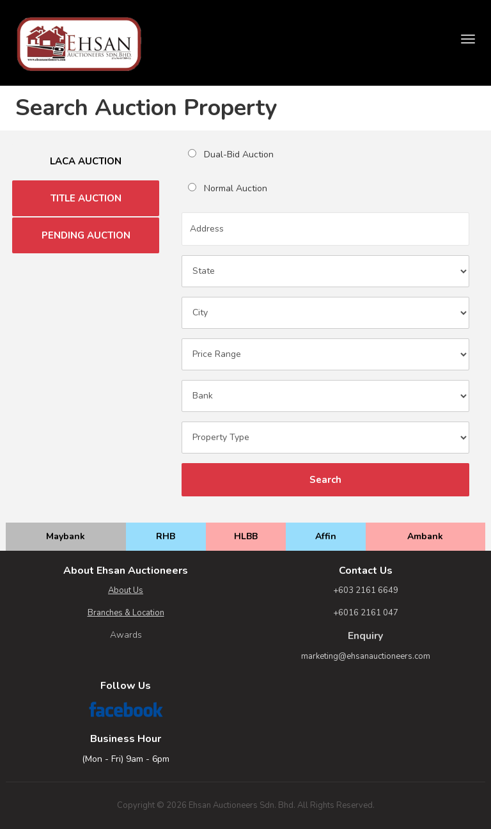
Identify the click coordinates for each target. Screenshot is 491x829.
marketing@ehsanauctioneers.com (365, 656)
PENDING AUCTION (86, 235)
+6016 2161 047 (365, 613)
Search (325, 479)
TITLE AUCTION (86, 198)
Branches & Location (126, 613)
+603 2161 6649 (365, 590)
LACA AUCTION (85, 161)
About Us (125, 590)
